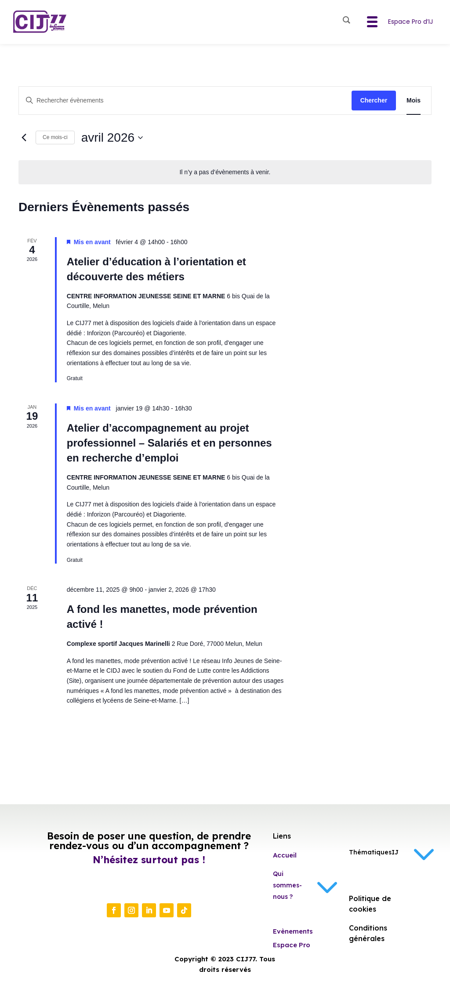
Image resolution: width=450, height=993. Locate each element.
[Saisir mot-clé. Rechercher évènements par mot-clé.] (185, 100)
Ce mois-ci (55, 137)
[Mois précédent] (23, 137)
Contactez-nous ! (146, 887)
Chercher (373, 100)
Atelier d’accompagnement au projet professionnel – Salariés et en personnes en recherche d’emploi (169, 443)
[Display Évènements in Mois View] (413, 100)
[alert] (225, 172)
